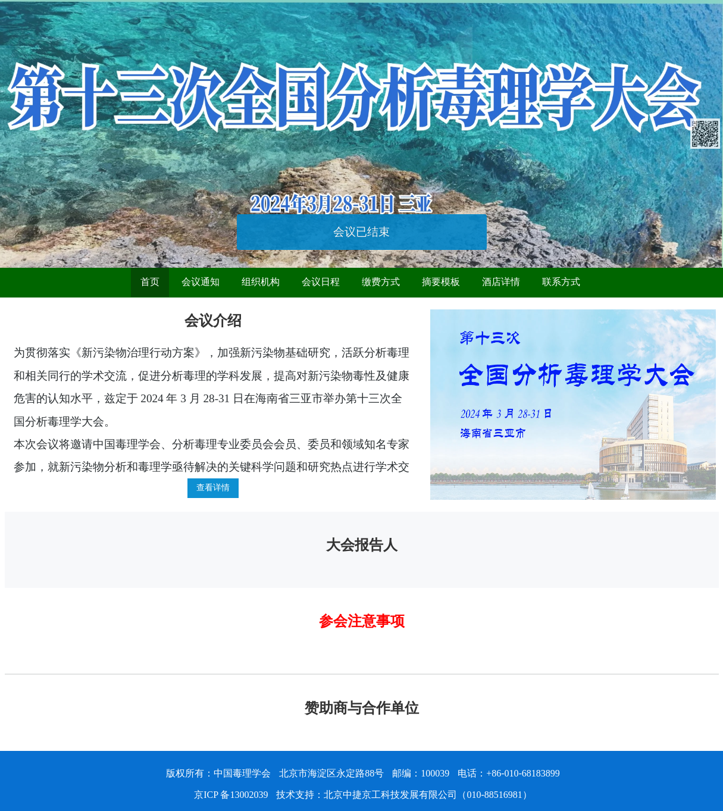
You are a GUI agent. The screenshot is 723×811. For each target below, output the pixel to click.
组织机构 (261, 282)
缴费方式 (381, 282)
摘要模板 (441, 282)
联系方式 (561, 282)
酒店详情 (501, 282)
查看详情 (213, 487)
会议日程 (321, 282)
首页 (149, 282)
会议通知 (200, 282)
